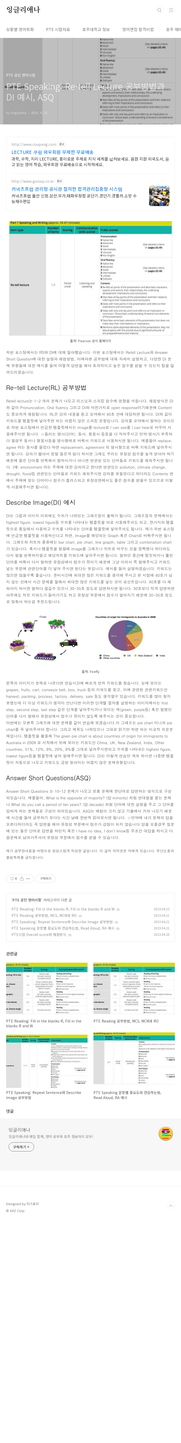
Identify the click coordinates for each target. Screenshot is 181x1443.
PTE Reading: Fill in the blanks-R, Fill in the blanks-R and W (63, 1129)
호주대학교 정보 (96, 29)
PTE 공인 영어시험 (26, 1120)
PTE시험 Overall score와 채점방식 (38, 1155)
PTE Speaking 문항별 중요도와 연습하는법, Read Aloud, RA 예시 (62, 1148)
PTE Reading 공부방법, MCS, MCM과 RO (44, 1135)
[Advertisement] (49, 165)
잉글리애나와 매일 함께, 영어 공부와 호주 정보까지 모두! (51, 1357)
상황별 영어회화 (20, 29)
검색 (159, 10)
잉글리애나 (23, 10)
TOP (171, 1426)
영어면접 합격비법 (138, 29)
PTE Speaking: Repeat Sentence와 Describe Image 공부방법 (62, 1142)
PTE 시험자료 (58, 29)
